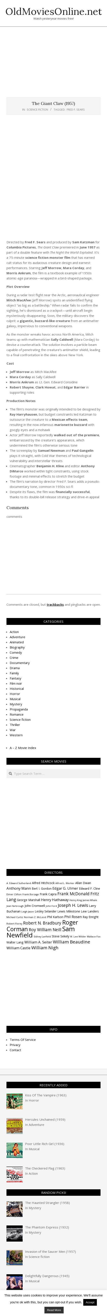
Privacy (15, 1045)
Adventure (17, 637)
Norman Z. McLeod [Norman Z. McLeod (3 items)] (35, 917)
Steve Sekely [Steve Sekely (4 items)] (60, 936)
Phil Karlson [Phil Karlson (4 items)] (55, 917)
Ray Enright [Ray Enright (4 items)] (91, 917)
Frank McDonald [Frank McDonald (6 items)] (73, 894)
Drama (15, 668)
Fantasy (15, 678)
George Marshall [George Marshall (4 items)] (28, 900)
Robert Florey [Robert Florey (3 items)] (14, 923)
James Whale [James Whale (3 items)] (90, 900)
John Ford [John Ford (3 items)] (51, 906)
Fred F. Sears (76, 109)
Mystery (16, 704)
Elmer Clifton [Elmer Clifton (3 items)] (14, 894)
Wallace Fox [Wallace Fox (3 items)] (94, 936)
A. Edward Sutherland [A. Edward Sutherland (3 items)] (18, 883)
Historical (17, 688)
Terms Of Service (23, 1039)
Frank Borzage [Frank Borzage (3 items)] (30, 894)
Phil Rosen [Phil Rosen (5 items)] (73, 916)
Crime (14, 657)
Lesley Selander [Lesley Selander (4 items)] (46, 911)
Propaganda (19, 709)
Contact (15, 1050)
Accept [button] (90, 1302)
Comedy (16, 652)
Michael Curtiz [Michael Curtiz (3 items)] (14, 917)
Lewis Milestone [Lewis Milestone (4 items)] (68, 911)
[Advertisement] (56, 64)
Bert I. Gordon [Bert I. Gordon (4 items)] (42, 888)
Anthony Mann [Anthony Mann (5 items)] (18, 888)
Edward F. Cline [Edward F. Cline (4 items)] (89, 888)
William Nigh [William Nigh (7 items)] (44, 948)
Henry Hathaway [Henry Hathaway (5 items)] (55, 899)
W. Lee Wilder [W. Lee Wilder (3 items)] (78, 936)
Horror (15, 694)
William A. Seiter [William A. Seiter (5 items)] (38, 942)
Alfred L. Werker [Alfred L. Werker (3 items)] (64, 883)
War (13, 730)
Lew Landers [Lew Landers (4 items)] (90, 911)
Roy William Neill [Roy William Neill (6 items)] (45, 929)
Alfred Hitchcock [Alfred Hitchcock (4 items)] (43, 883)
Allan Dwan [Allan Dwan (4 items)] (83, 883)
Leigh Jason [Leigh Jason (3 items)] (27, 911)
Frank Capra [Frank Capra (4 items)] (48, 894)
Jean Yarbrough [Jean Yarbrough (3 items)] (15, 906)
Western (16, 735)
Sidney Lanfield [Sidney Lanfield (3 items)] (42, 936)
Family (14, 673)
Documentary (20, 663)
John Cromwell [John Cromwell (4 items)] (35, 906)
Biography (17, 647)
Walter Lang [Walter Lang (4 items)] (15, 942)
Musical (15, 699)
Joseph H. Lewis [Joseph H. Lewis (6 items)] (73, 905)
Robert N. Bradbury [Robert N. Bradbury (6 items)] (42, 923)
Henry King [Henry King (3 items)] (75, 900)
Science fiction (37, 109)
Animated (17, 642)
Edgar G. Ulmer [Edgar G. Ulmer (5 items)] (65, 888)
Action (14, 632)
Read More (54, 1310)
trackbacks (55, 604)
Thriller (15, 725)
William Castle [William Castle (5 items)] (18, 947)
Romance (17, 714)
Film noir (16, 683)
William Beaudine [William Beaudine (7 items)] (71, 942)
